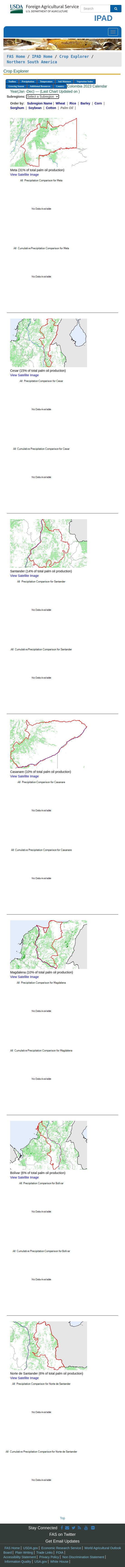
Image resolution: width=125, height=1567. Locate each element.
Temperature (46, 81)
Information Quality (18, 1561)
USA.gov (40, 1561)
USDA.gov (30, 1548)
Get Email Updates (62, 1541)
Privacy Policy (49, 1557)
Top (62, 1518)
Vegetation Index (85, 81)
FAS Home (16, 56)
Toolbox (12, 81)
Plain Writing (24, 1552)
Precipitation (28, 81)
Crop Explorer (74, 56)
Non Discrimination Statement (83, 1557)
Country (60, 86)
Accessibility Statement (19, 1557)
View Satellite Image (24, 174)
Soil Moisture (64, 81)
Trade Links (44, 1552)
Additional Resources (40, 86)
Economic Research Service (61, 1548)
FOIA (60, 1552)
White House (59, 1561)
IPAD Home (42, 56)
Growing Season (16, 86)
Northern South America (32, 62)
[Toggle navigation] (113, 32)
